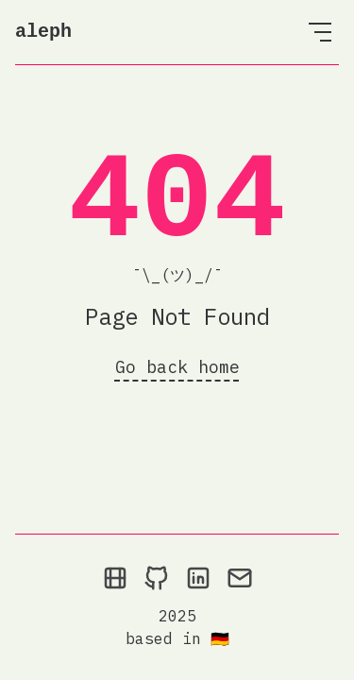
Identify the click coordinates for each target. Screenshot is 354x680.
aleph (43, 31)
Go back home (177, 367)
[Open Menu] (320, 32)
